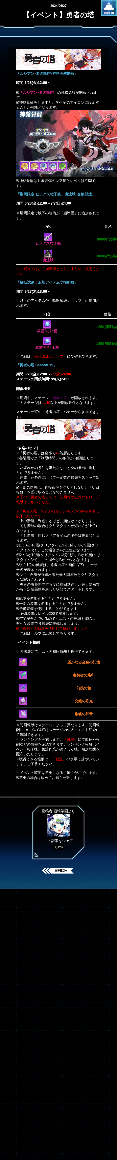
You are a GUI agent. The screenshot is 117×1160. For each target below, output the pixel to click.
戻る (58, 871)
